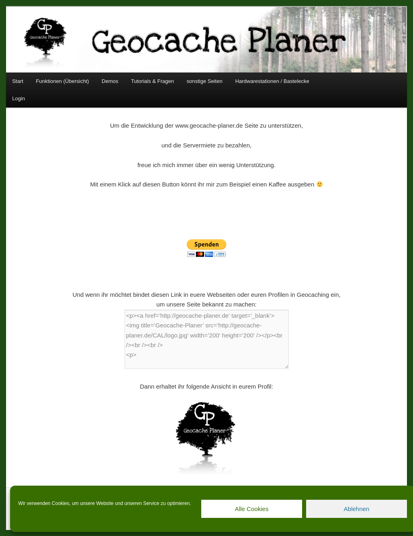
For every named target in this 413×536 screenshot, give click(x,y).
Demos (110, 81)
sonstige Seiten (205, 81)
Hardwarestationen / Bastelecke (272, 81)
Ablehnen (356, 508)
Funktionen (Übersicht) (62, 81)
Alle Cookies (251, 508)
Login (18, 98)
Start (17, 81)
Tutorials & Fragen (152, 81)
